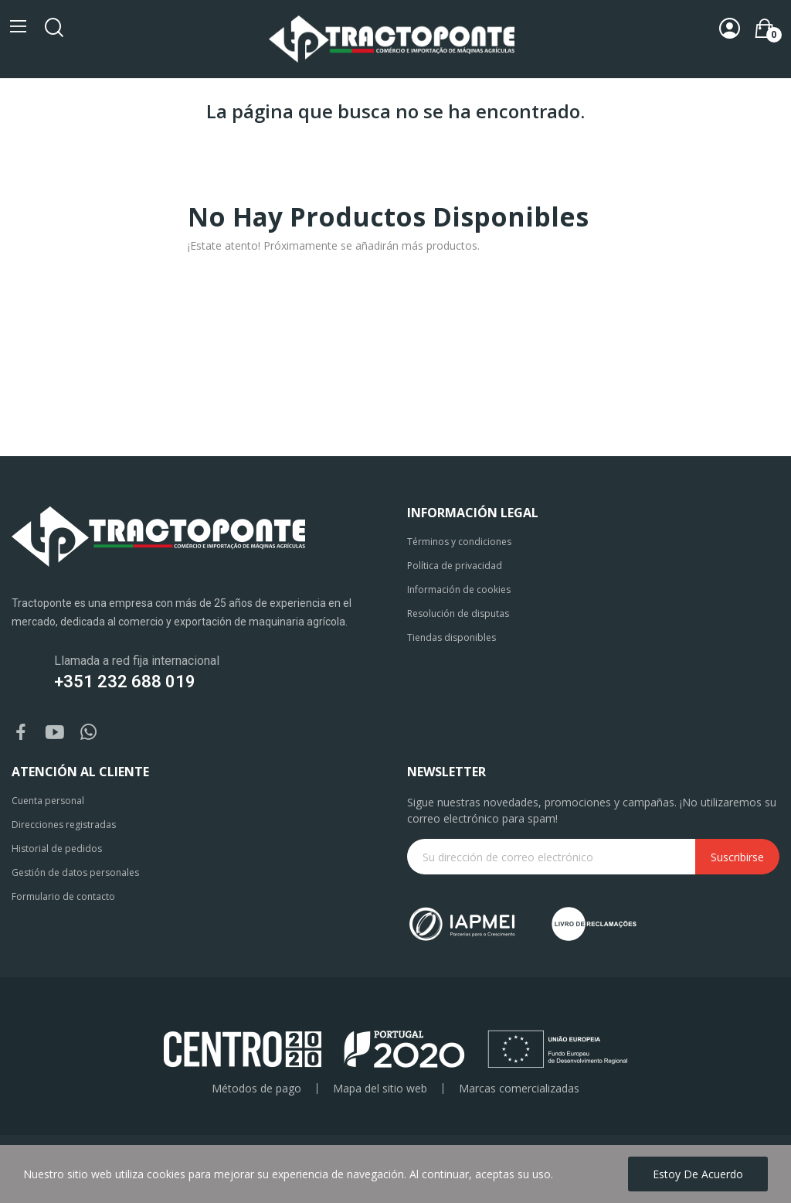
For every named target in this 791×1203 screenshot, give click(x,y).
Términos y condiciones (459, 541)
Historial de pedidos (57, 848)
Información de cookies (459, 589)
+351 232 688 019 (124, 681)
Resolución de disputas (458, 613)
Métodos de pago (256, 1088)
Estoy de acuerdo (698, 1174)
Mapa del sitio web (380, 1088)
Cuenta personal (48, 800)
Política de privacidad (454, 565)
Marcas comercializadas (519, 1088)
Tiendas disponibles (451, 637)
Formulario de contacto (63, 896)
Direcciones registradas (64, 824)
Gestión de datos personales (75, 872)
